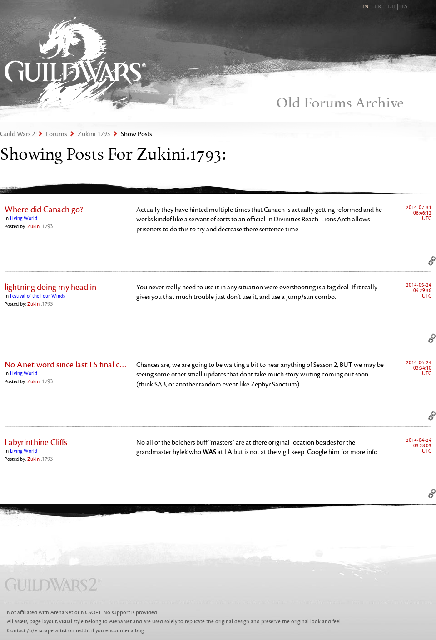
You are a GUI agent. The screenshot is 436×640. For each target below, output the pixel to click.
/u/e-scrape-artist (47, 630)
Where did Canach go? (44, 209)
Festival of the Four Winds (37, 296)
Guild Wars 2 (75, 64)
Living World (23, 218)
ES (404, 7)
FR (378, 7)
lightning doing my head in (50, 287)
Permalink (432, 261)
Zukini (40, 227)
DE (391, 7)
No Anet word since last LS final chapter (66, 364)
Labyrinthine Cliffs (36, 442)
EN (364, 7)
